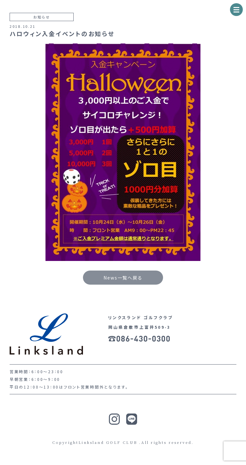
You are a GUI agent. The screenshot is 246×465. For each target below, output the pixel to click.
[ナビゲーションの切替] (236, 9)
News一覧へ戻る (123, 277)
